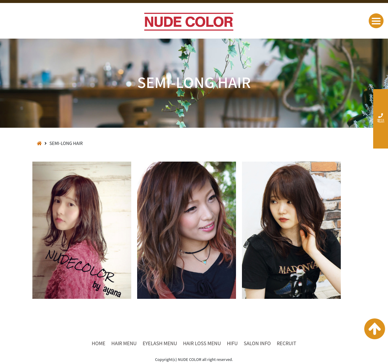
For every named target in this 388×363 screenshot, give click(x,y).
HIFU (232, 343)
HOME (98, 343)
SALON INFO (257, 343)
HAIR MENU (124, 343)
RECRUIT (286, 343)
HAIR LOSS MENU (202, 343)
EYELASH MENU (159, 343)
